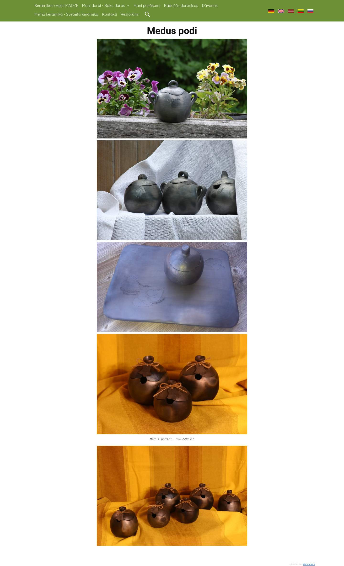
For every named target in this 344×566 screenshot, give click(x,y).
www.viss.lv (309, 564)
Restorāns (130, 14)
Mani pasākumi (147, 5)
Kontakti (109, 14)
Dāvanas (210, 5)
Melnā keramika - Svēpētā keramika (66, 14)
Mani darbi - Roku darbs (106, 5)
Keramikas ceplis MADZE (56, 5)
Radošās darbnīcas (181, 5)
